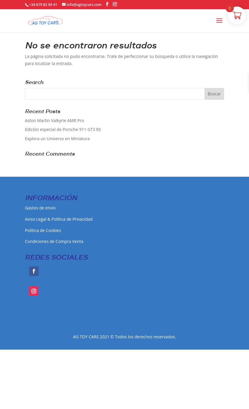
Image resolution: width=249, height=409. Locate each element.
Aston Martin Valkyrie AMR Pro (54, 120)
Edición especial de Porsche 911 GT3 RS (63, 129)
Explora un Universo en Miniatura (57, 138)
